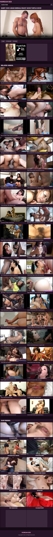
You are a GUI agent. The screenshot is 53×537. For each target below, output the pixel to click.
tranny (15, 41)
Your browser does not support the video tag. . (26, 24)
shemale (9, 41)
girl (3, 41)
